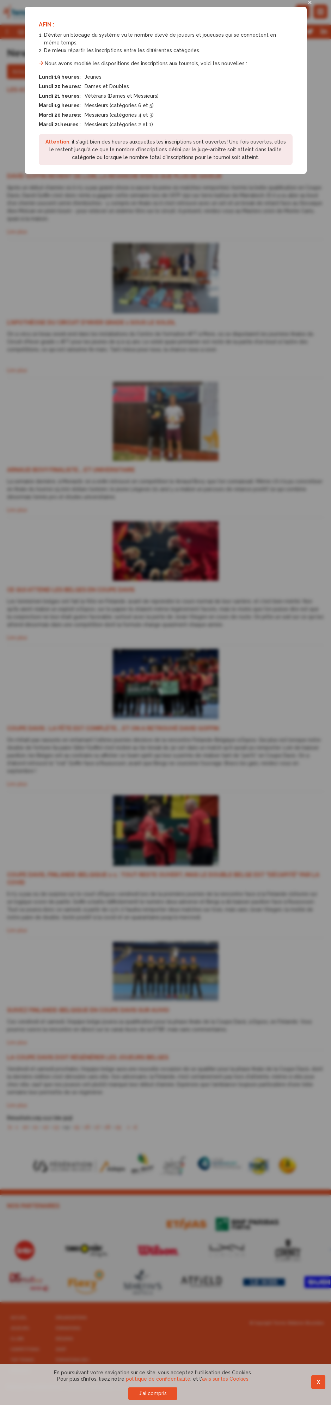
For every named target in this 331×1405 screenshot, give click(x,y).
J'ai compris (153, 1393)
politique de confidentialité (158, 1379)
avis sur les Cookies (225, 1379)
